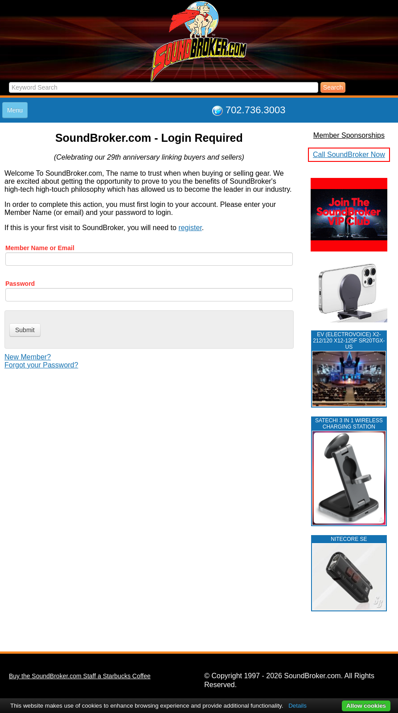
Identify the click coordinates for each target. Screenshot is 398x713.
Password (20, 283)
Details (297, 705)
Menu (15, 110)
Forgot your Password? (41, 365)
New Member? (27, 357)
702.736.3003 (256, 109)
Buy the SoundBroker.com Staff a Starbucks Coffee (80, 676)
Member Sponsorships (349, 135)
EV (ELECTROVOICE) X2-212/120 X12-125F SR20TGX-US (349, 340)
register (189, 227)
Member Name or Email (39, 247)
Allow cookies (366, 705)
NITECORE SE (349, 539)
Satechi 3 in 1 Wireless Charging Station (349, 423)
